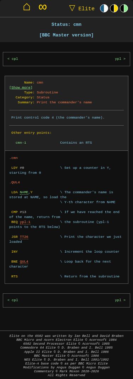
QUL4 (24, 261)
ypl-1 (25, 221)
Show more (21, 87)
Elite (80, 8)
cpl (15, 59)
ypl (118, 59)
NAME (24, 192)
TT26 (24, 236)
